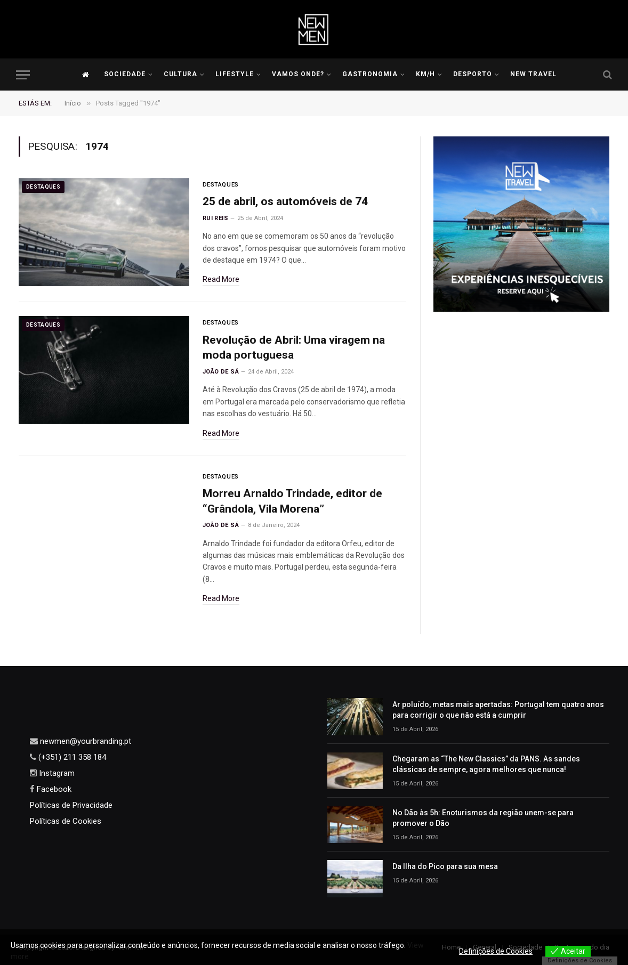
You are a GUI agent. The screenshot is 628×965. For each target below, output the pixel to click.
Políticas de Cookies (65, 821)
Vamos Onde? (298, 74)
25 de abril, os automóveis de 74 (285, 201)
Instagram (56, 773)
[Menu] (23, 75)
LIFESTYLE (234, 74)
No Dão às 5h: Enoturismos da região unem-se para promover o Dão (483, 818)
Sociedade (125, 74)
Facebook (53, 789)
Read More (221, 279)
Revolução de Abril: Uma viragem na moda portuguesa (294, 348)
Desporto (472, 74)
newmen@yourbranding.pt (84, 741)
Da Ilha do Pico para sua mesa (445, 866)
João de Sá (221, 371)
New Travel (533, 74)
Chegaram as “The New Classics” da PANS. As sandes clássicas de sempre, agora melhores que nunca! (486, 764)
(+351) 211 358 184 (71, 757)
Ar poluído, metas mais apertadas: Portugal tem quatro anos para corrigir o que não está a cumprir (498, 709)
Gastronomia (370, 74)
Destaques (43, 187)
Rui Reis (216, 218)
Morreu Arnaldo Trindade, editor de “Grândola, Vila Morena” (292, 501)
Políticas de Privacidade (71, 805)
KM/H (425, 74)
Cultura (180, 74)
